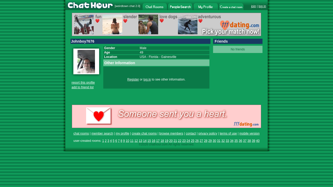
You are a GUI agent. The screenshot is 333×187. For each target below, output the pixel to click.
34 (231, 141)
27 (201, 141)
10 (127, 141)
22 (179, 141)
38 (249, 141)
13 (140, 141)
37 (244, 141)
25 (192, 141)
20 (170, 141)
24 (188, 141)
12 (136, 141)
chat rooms (81, 133)
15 (149, 141)
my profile (122, 133)
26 (197, 141)
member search (102, 133)
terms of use (228, 133)
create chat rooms (144, 133)
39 (253, 141)
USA (143, 57)
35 (236, 141)
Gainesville (168, 57)
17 (157, 141)
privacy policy (207, 133)
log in (262, 6)
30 (214, 141)
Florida (153, 57)
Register (133, 79)
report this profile (83, 82)
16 (153, 141)
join (253, 6)
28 (205, 141)
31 (218, 141)
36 (240, 141)
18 (162, 141)
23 (183, 141)
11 (131, 141)
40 (257, 141)
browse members (171, 133)
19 (166, 141)
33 (227, 141)
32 (223, 141)
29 (210, 141)
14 (144, 141)
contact (191, 133)
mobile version (249, 133)
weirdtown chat (125, 6)
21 (175, 141)
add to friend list (83, 87)
